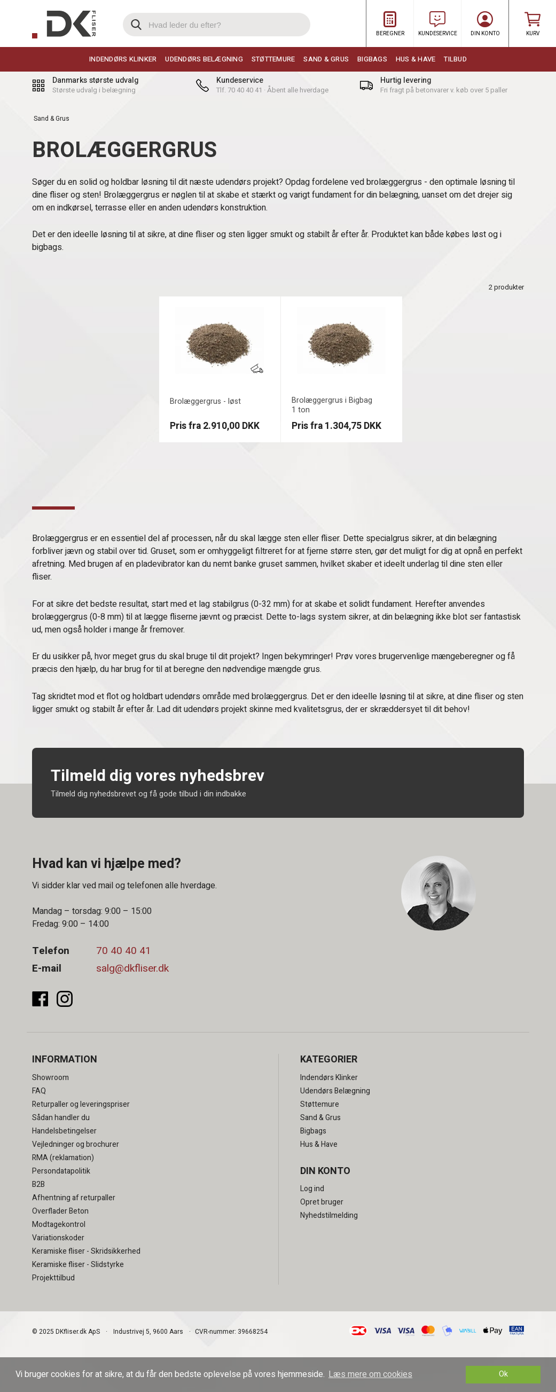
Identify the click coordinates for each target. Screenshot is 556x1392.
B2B (38, 1184)
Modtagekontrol (58, 1224)
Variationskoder (58, 1238)
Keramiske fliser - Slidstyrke (78, 1264)
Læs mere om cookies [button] (370, 1374)
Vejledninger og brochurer (75, 1144)
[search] (216, 24)
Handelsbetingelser (64, 1131)
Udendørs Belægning (204, 59)
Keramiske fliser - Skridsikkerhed (86, 1251)
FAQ (39, 1091)
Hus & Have (416, 59)
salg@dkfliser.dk (132, 968)
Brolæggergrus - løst (205, 401)
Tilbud (455, 59)
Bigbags (372, 59)
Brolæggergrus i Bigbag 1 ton (332, 405)
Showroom (50, 1077)
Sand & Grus (326, 59)
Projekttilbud (53, 1278)
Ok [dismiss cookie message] (503, 1374)
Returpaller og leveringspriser (81, 1104)
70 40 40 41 (123, 950)
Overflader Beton (60, 1211)
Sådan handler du (61, 1117)
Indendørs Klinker (122, 59)
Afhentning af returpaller (73, 1197)
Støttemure (273, 59)
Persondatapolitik (61, 1171)
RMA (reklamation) (63, 1157)
